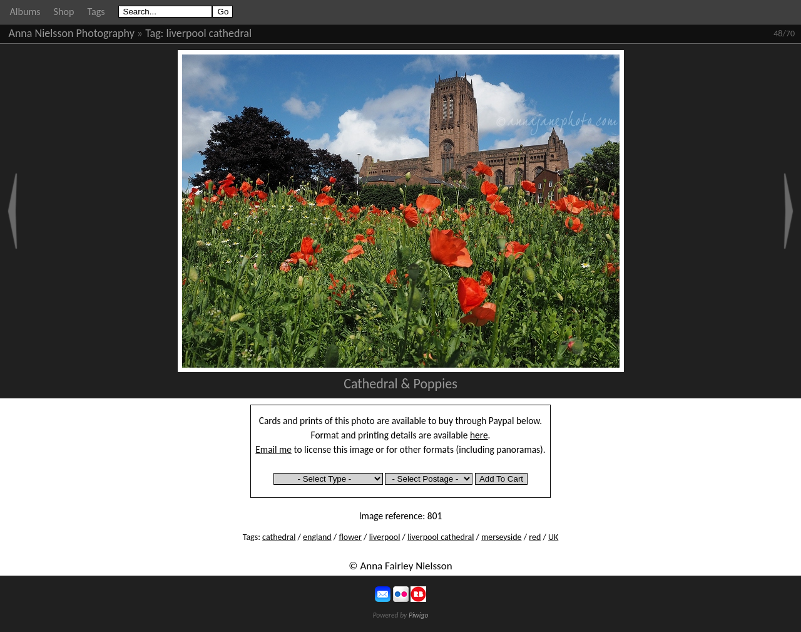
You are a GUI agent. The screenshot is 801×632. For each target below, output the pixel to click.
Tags (96, 12)
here (479, 435)
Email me (273, 449)
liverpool (384, 537)
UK (553, 537)
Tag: (154, 33)
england (317, 537)
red (535, 537)
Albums (25, 12)
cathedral (278, 537)
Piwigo (419, 615)
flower (350, 537)
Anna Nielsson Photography (72, 33)
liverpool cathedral (209, 33)
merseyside (501, 537)
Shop (64, 12)
